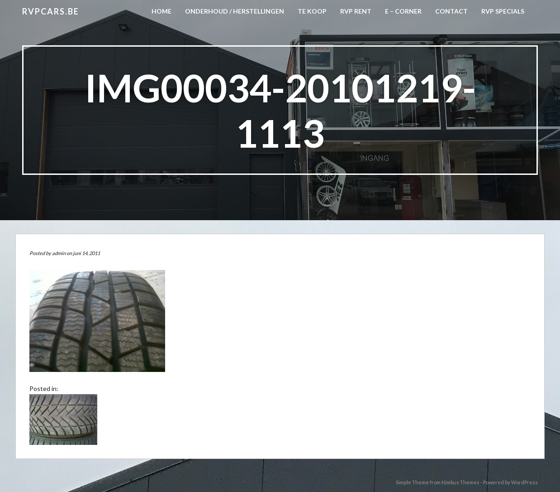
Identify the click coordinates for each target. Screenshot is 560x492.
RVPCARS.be (50, 11)
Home (161, 11)
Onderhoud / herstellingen (234, 11)
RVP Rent (355, 11)
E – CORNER (403, 11)
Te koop (312, 11)
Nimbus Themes (460, 482)
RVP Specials (502, 11)
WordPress (524, 482)
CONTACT (451, 11)
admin (59, 253)
